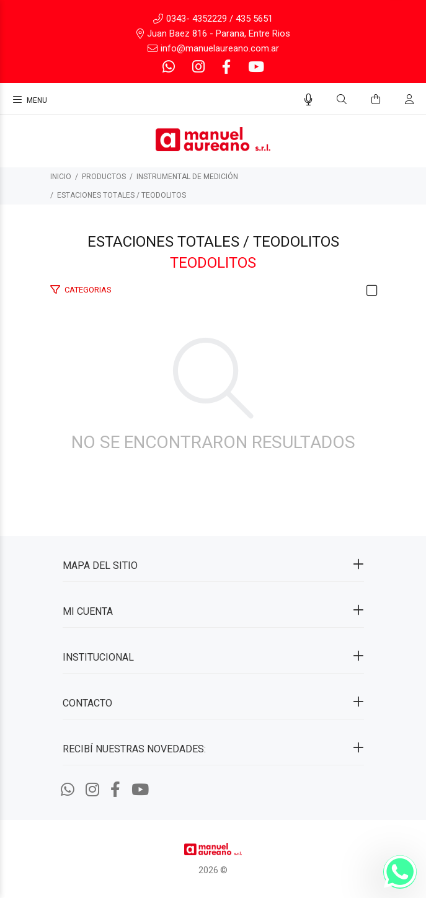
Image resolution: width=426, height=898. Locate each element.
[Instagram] (198, 67)
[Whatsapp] (169, 67)
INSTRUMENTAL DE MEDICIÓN (187, 176)
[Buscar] (342, 100)
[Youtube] (255, 67)
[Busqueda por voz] (308, 99)
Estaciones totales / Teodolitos (121, 195)
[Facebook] (226, 67)
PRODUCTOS (104, 176)
